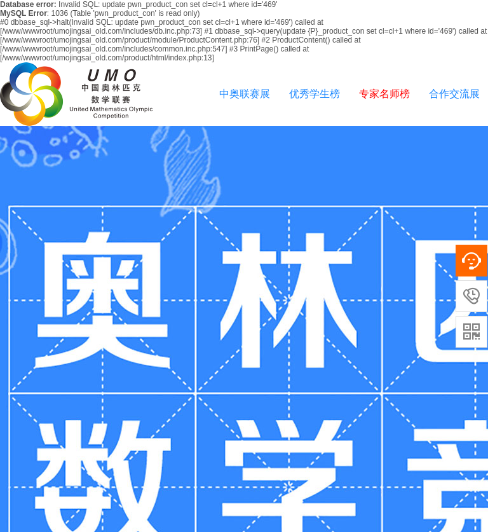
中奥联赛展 (244, 93)
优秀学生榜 (314, 93)
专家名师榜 (384, 93)
